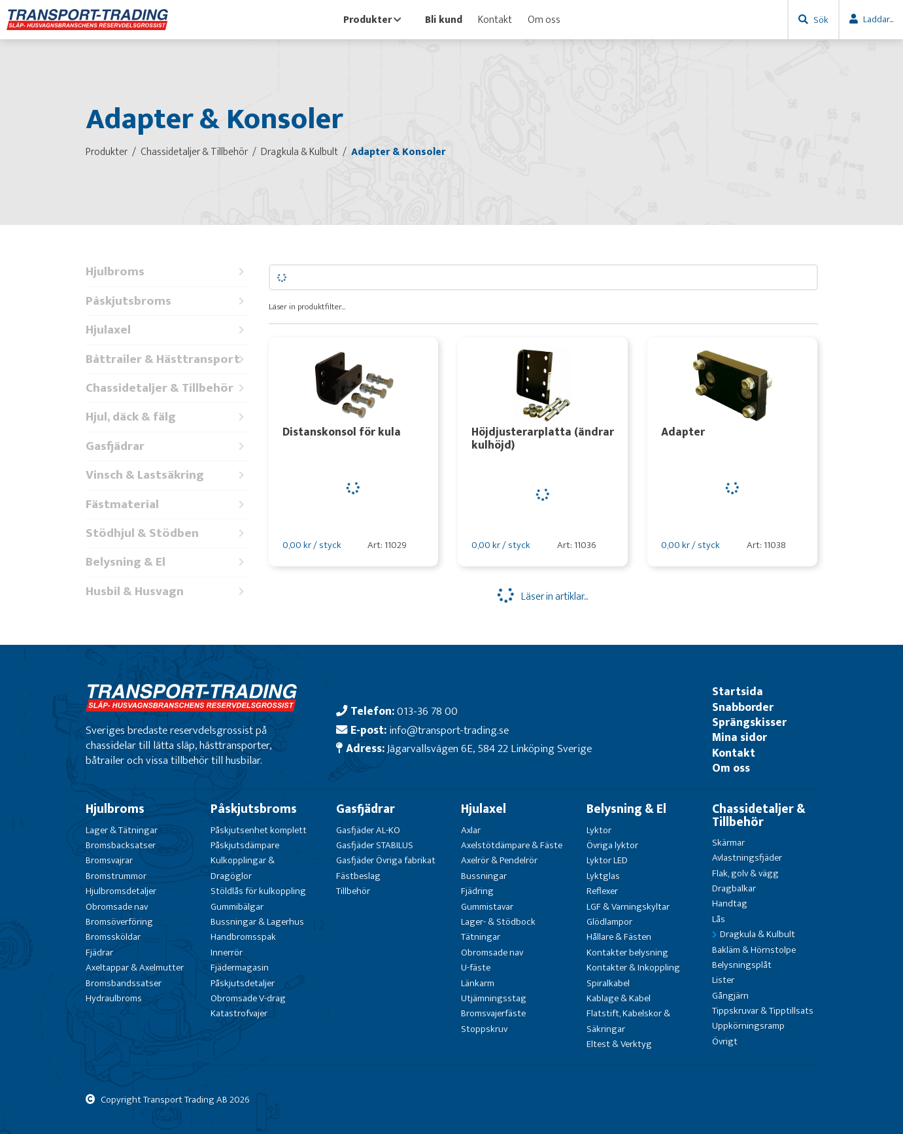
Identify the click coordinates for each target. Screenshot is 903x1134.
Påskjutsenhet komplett (259, 830)
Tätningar (480, 937)
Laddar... (878, 19)
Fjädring (477, 891)
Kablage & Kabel (619, 998)
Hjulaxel (167, 329)
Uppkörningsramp (748, 1026)
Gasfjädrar (167, 446)
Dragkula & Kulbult (757, 934)
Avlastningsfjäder (747, 858)
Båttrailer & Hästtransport (167, 359)
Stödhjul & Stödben (167, 533)
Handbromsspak (243, 937)
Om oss (544, 19)
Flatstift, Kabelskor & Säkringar (628, 1021)
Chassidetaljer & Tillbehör (167, 388)
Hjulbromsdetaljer (121, 891)
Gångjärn (730, 996)
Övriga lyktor (612, 845)
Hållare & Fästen (619, 937)
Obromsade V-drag (248, 998)
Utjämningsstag (493, 998)
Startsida (737, 691)
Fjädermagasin (240, 967)
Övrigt (725, 1041)
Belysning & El (167, 562)
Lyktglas (603, 876)
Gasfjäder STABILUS (374, 845)
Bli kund (443, 19)
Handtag (729, 903)
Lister (723, 980)
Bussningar (484, 876)
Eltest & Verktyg (619, 1044)
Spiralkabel (608, 983)
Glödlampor (609, 922)
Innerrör (227, 952)
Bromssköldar (113, 937)
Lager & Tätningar (122, 830)
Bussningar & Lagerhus (257, 922)
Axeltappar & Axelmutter (135, 967)
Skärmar (728, 842)
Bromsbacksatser (121, 845)
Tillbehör (353, 891)
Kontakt (495, 19)
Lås (718, 919)
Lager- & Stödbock (498, 922)
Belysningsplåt (742, 965)
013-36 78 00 (427, 711)
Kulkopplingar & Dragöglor (243, 868)
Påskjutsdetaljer (243, 983)
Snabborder (743, 707)
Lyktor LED (607, 860)
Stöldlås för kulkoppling (258, 891)
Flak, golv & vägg (745, 873)
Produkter (372, 19)
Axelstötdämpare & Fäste (511, 845)
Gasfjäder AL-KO (368, 830)
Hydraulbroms (114, 998)
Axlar (471, 830)
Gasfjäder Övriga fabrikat (385, 860)
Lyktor (599, 830)
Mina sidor (739, 737)
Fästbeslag (358, 876)
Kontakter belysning (627, 952)
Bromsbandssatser (124, 983)
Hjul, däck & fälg (167, 416)
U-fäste (475, 967)
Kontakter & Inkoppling (633, 967)
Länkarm (477, 983)
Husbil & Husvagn (167, 591)
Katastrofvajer (239, 1013)
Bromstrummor (116, 876)
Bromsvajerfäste (493, 1013)
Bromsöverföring (119, 922)
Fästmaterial (167, 504)
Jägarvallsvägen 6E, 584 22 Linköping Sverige (489, 748)
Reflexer (602, 891)
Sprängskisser (749, 722)
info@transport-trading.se (449, 730)
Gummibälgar (237, 907)
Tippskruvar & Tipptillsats (762, 1011)
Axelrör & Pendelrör (499, 860)
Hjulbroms (167, 271)
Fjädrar (99, 952)
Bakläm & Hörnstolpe (754, 950)
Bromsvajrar (109, 860)
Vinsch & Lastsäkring (167, 475)
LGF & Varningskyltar (628, 907)
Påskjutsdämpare (245, 845)
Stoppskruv (484, 1029)
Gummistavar (487, 907)
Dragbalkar (734, 888)
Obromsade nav (117, 907)
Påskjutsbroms (167, 301)
